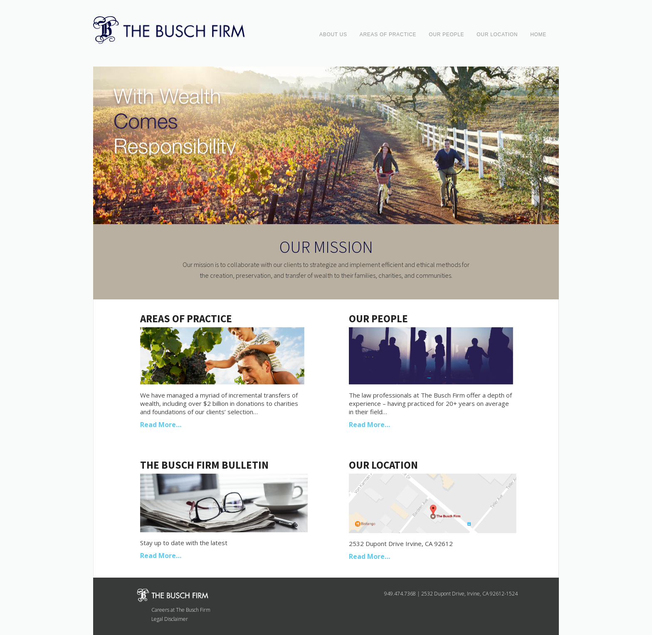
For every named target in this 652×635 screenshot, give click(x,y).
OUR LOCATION (497, 34)
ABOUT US (333, 34)
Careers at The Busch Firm (180, 609)
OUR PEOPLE (446, 34)
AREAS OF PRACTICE (388, 34)
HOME (538, 34)
